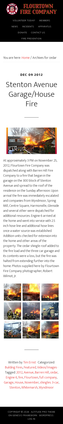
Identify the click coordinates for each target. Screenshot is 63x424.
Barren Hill (42, 372)
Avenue (29, 372)
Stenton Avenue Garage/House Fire (31, 94)
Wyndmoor (46, 387)
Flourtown (31, 377)
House (19, 382)
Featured (30, 367)
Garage (9, 382)
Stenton (14, 387)
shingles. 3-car (49, 382)
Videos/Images (47, 367)
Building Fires (14, 367)
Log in (31, 419)
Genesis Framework (25, 415)
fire (20, 377)
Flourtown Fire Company (31, 9)
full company (48, 377)
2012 (19, 372)
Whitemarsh (29, 387)
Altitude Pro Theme (43, 412)
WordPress (46, 415)
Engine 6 (11, 377)
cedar (54, 372)
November (32, 382)
